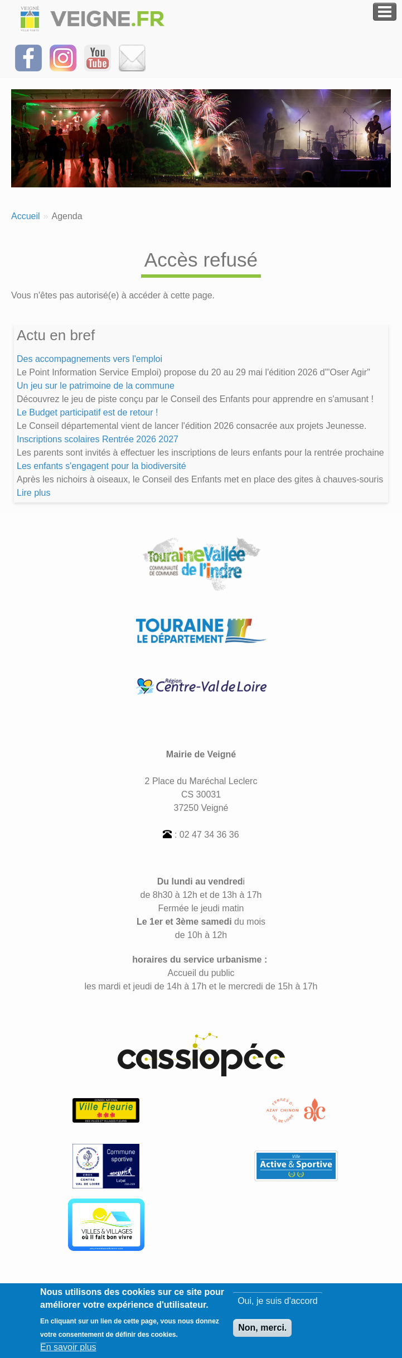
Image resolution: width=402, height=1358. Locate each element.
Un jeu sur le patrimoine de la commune (96, 385)
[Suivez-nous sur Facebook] (28, 57)
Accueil (25, 216)
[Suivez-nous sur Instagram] (63, 57)
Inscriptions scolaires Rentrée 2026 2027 (97, 439)
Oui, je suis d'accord (278, 1306)
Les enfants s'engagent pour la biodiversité (101, 466)
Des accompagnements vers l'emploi (89, 359)
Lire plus (33, 492)
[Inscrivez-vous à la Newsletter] (132, 57)
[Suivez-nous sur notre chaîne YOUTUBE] (97, 57)
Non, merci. (262, 1333)
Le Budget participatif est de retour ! (87, 412)
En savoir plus (68, 1352)
